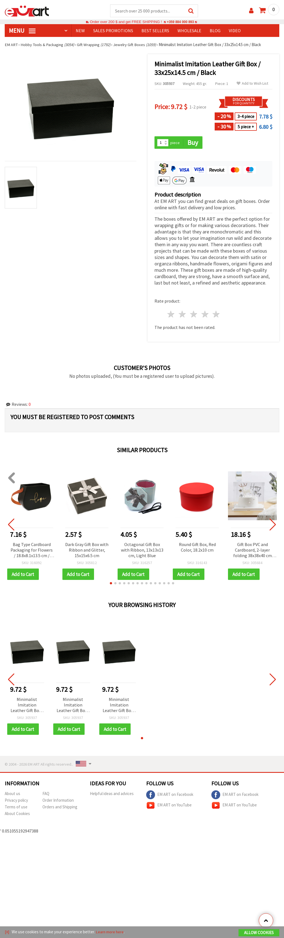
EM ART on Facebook (169, 795)
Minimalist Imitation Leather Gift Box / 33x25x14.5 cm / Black (27, 706)
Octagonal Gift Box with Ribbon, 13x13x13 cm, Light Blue (142, 550)
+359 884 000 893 (180, 22)
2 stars (182, 314)
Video (235, 31)
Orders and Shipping (59, 807)
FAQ (45, 794)
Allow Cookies (259, 933)
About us (12, 794)
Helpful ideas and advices (112, 794)
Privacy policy (16, 801)
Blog (215, 31)
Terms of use (16, 807)
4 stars (205, 314)
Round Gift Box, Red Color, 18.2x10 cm (197, 547)
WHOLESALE (189, 31)
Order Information (58, 801)
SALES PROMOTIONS (113, 31)
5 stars (216, 314)
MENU (22, 31)
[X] (7, 932)
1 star (171, 314)
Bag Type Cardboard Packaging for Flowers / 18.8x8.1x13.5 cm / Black (32, 550)
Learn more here (110, 932)
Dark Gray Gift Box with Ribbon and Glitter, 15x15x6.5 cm (86, 550)
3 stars (193, 314)
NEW (80, 31)
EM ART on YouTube (169, 806)
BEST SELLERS (155, 31)
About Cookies (17, 814)
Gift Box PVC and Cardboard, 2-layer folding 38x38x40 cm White (252, 550)
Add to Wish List (252, 84)
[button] (111, 584)
